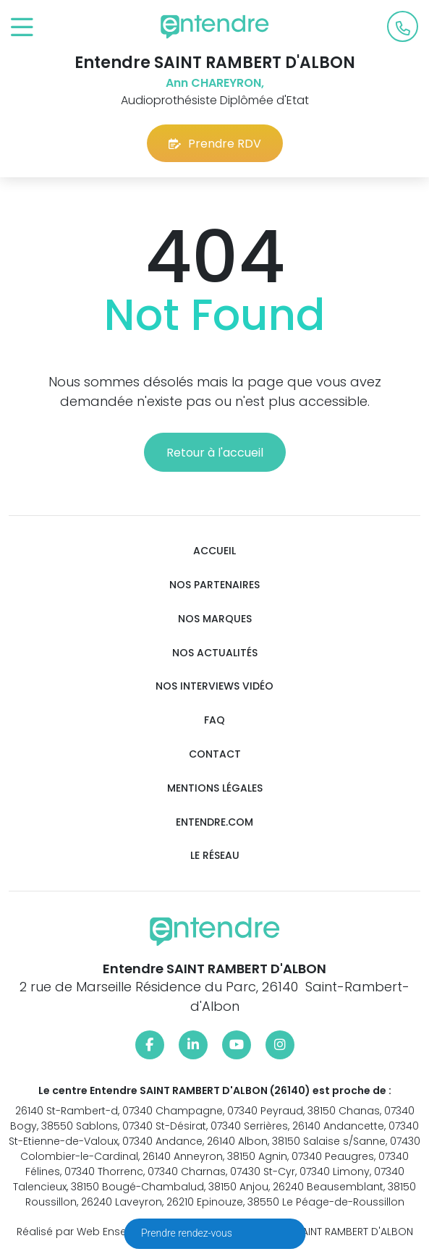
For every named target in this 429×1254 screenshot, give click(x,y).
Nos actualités (215, 653)
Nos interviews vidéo (214, 686)
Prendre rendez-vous (187, 1233)
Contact (215, 754)
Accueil (214, 551)
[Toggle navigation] (22, 28)
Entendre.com (214, 822)
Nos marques (215, 619)
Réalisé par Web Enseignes (86, 1231)
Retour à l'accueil (214, 452)
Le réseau (214, 856)
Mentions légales (215, 788)
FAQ (214, 720)
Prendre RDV (215, 143)
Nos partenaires (214, 585)
